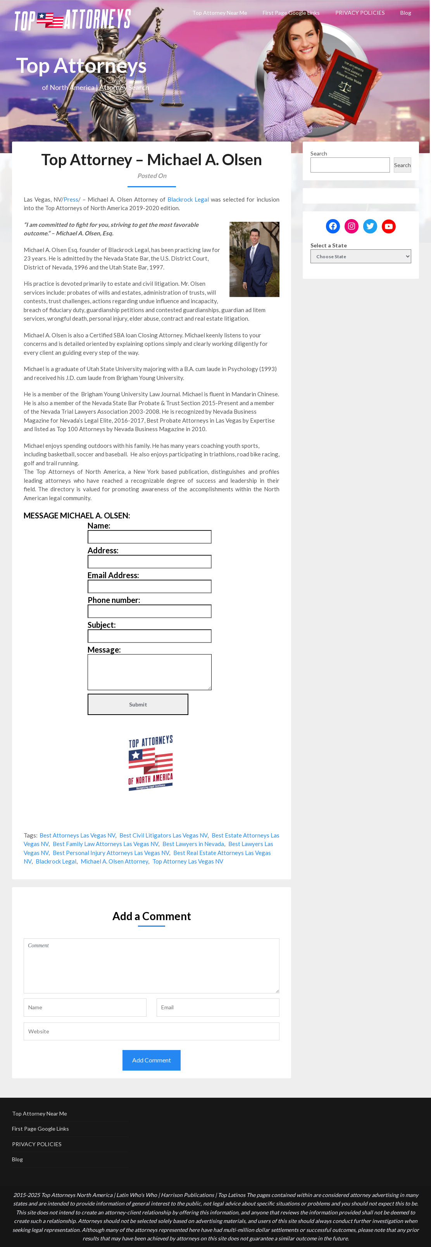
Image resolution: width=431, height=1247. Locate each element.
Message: (104, 649)
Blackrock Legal (188, 199)
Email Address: (113, 575)
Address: (103, 550)
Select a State (328, 245)
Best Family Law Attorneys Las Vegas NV (105, 843)
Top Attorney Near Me (219, 12)
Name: (99, 525)
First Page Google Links (291, 12)
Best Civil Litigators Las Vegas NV (163, 835)
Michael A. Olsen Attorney (114, 861)
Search (318, 153)
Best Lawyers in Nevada (193, 843)
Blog (405, 12)
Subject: (102, 624)
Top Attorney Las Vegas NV (187, 861)
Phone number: (114, 600)
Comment (151, 965)
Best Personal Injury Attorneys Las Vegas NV (111, 852)
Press (71, 199)
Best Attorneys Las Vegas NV (77, 835)
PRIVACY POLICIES (360, 12)
